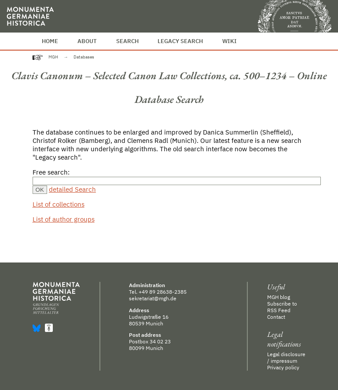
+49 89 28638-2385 (163, 291)
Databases (83, 57)
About (87, 41)
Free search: (51, 172)
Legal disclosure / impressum (286, 357)
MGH (53, 57)
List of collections (58, 204)
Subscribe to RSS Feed (282, 306)
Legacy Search (180, 41)
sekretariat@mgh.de (152, 298)
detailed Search (72, 189)
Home (50, 41)
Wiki (229, 41)
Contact (276, 316)
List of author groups (64, 219)
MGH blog (278, 297)
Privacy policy (283, 367)
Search (127, 41)
